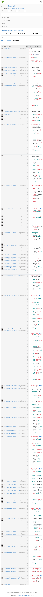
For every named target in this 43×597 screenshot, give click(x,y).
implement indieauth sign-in (10, 67)
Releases (6, 20)
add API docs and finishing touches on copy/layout (15, 124)
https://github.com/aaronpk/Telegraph (12, 30)
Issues (5, 17)
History (39, 46)
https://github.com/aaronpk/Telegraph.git (16, 8)
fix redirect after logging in (10, 73)
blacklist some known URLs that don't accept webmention (17, 83)
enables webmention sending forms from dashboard (15, 185)
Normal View (33, 46)
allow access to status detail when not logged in (15, 386)
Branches (21, 33)
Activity (4, 26)
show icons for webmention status (11, 225)
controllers (8, 40)
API (23, 595)
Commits (7, 33)
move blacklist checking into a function (13, 518)
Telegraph (11, 6)
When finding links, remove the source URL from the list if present (20, 487)
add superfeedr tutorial (9, 155)
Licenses (19, 595)
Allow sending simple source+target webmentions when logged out (19, 111)
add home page (6, 48)
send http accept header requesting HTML (13, 480)
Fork (21, 11)
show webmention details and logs (11, 385)
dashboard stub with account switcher (12, 69)
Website (27, 595)
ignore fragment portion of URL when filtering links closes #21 (19, 490)
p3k (5, 6)
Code (4, 14)
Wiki (3, 23)
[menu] (13, 595)
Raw (27, 46)
